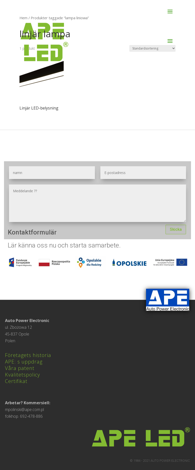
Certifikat (16, 381)
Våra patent (19, 368)
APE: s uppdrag (23, 361)
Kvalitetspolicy (22, 374)
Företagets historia (28, 355)
